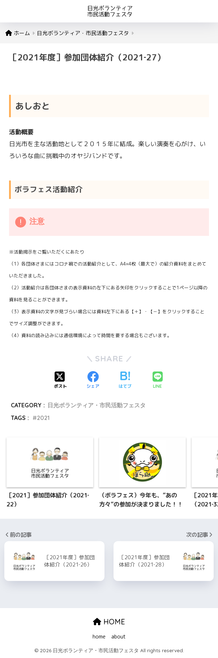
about (118, 636)
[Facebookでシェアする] (92, 380)
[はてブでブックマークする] (125, 380)
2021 (43, 417)
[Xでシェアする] (60, 380)
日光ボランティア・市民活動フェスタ (96, 405)
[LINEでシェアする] (158, 380)
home (99, 636)
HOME (109, 621)
